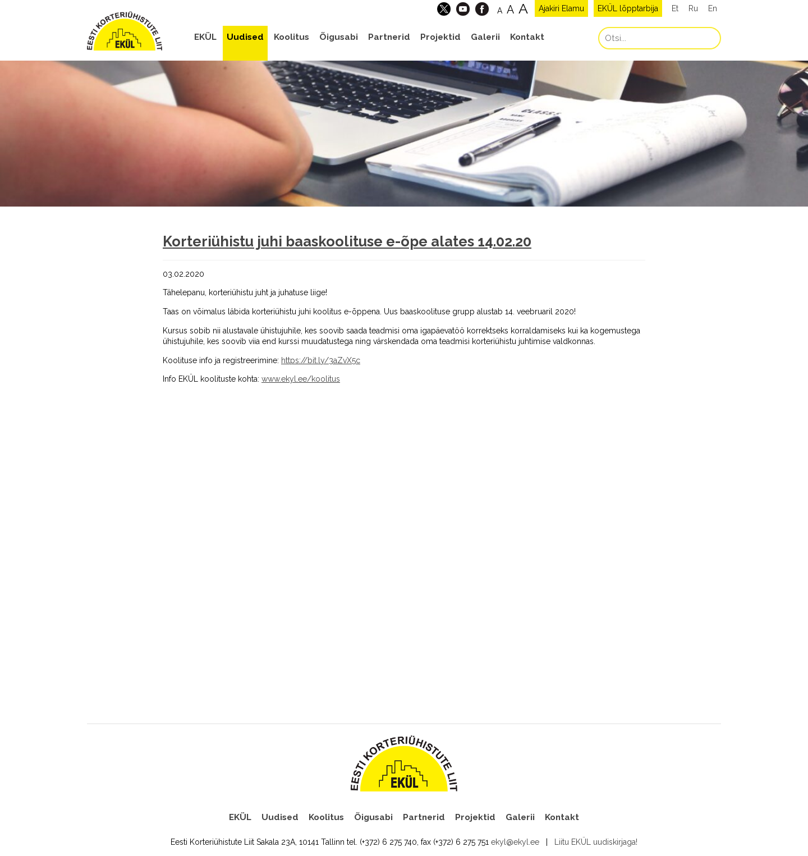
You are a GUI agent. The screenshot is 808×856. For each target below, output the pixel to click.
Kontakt (527, 37)
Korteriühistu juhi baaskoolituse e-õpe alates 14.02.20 (347, 241)
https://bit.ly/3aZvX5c (320, 360)
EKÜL (205, 37)
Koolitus (291, 37)
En (712, 8)
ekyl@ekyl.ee (515, 841)
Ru (693, 8)
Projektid (440, 37)
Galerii (485, 37)
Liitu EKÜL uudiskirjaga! (595, 841)
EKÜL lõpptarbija (628, 8)
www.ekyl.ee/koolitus (300, 378)
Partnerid (389, 37)
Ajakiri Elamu (561, 8)
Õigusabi (338, 37)
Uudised (245, 37)
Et (675, 8)
